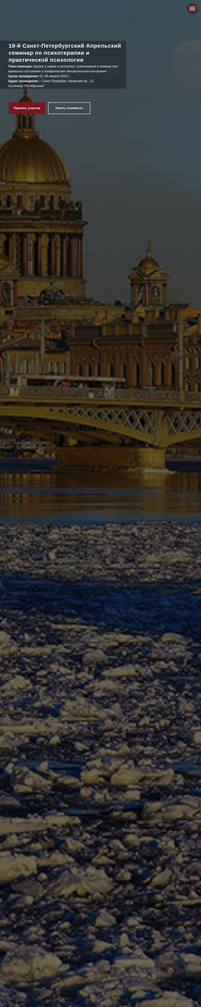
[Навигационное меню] (192, 9)
